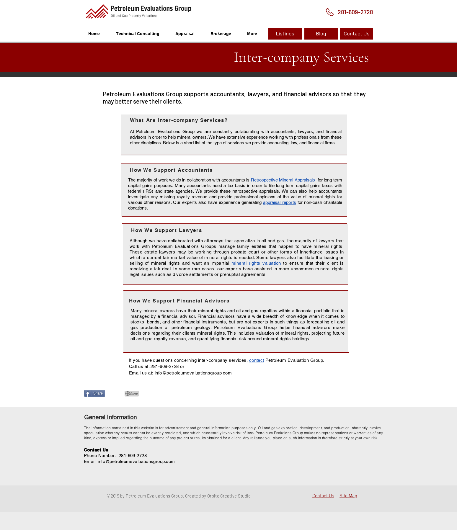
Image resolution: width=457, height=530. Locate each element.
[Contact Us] (356, 34)
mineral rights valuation (256, 263)
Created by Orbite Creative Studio (218, 495)
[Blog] (321, 34)
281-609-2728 (165, 366)
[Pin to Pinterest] (132, 394)
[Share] (94, 393)
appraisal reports (279, 202)
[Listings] (285, 34)
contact (256, 360)
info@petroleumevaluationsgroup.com (136, 461)
